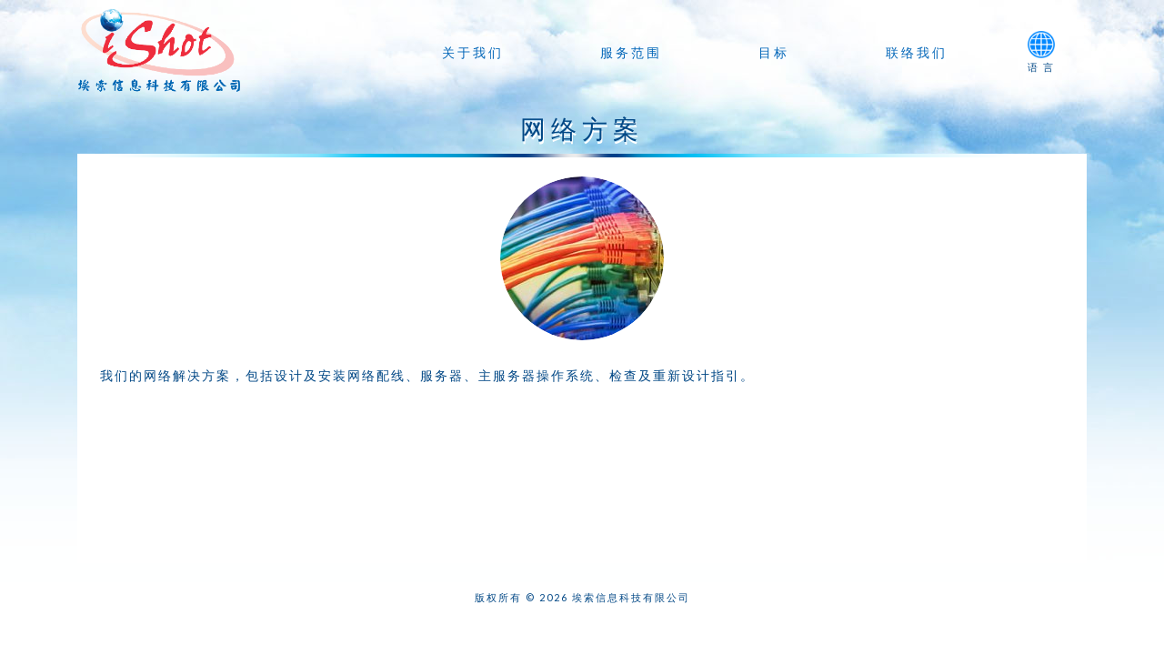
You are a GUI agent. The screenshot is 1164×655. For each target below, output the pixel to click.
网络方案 (582, 128)
